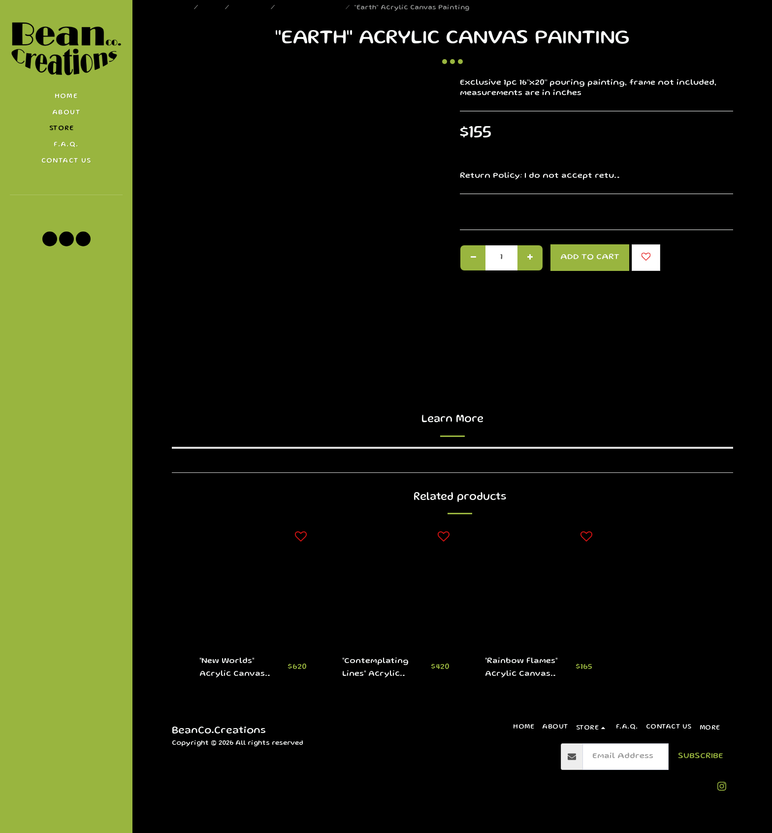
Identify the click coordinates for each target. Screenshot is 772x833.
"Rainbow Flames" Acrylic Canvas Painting (522, 669)
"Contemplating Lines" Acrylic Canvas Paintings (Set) (380, 669)
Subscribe (700, 757)
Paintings (250, 8)
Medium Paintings (311, 8)
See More (713, 176)
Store (212, 8)
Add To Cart (589, 257)
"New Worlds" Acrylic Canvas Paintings (233, 669)
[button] (66, 208)
